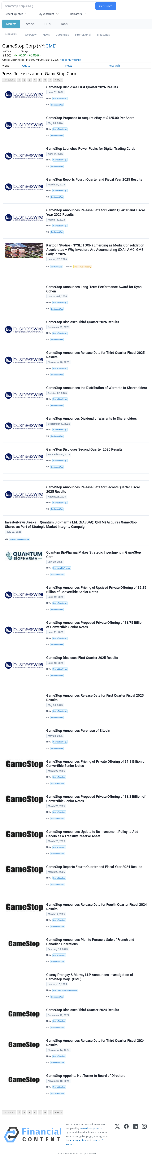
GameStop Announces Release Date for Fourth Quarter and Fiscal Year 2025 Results (95, 212)
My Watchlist (46, 14)
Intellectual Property (82, 267)
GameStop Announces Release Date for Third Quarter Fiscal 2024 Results (95, 1043)
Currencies (62, 34)
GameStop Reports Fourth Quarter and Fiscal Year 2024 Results (94, 867)
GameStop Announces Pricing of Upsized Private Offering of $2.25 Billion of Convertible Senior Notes (96, 590)
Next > (58, 79)
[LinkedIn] (135, 1134)
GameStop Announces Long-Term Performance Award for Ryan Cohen (93, 289)
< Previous (9, 79)
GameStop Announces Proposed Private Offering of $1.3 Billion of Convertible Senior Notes (95, 799)
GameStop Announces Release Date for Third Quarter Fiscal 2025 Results (95, 355)
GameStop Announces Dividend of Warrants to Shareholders (91, 418)
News (46, 34)
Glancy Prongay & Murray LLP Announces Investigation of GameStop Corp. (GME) (89, 977)
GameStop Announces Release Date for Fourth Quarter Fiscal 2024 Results (96, 907)
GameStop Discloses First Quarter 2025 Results (82, 658)
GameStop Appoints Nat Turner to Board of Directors (85, 1076)
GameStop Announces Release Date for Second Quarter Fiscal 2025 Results (93, 489)
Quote (26, 65)
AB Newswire (56, 267)
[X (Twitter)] (117, 1134)
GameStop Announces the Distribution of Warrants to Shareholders (96, 388)
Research (114, 65)
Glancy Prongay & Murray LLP (65, 990)
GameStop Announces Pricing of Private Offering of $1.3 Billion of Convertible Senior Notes (95, 764)
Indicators (76, 14)
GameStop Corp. (60, 98)
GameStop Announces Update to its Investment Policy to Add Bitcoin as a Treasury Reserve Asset (92, 834)
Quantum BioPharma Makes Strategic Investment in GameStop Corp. (93, 555)
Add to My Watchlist (76, 59)
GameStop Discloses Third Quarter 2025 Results (82, 322)
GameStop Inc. (59, 777)
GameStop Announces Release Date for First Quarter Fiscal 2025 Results (95, 698)
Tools (63, 24)
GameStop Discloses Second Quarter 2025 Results (84, 449)
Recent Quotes (14, 14)
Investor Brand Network (19, 539)
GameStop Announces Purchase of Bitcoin (78, 731)
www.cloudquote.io (91, 1128)
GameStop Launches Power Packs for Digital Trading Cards (90, 149)
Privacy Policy (78, 1140)
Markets (11, 24)
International (83, 34)
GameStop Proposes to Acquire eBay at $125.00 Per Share (90, 118)
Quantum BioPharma (61, 568)
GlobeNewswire (57, 574)
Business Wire (57, 105)
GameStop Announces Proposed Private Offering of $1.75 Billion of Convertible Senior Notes (94, 625)
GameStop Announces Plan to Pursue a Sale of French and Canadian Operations (90, 942)
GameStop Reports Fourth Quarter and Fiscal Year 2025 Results (94, 179)
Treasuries (103, 34)
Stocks (30, 24)
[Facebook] (126, 1134)
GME (50, 46)
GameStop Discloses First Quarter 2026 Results (82, 87)
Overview (31, 34)
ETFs (47, 24)
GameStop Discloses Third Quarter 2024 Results (82, 1010)
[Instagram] (144, 1134)
